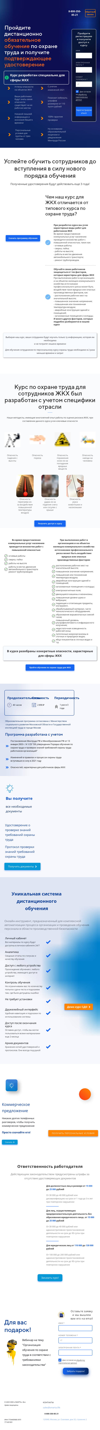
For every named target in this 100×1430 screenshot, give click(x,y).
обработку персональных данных (82, 97)
